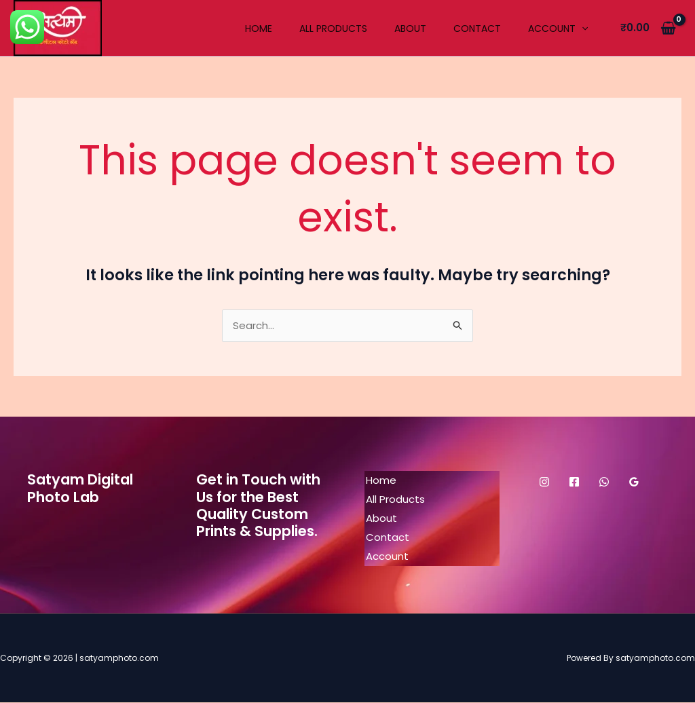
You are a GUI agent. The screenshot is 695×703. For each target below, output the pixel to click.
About (410, 28)
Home (258, 28)
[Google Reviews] (634, 482)
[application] (582, 28)
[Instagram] (544, 482)
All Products (333, 28)
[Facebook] (574, 482)
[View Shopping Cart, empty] (648, 28)
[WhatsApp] (604, 482)
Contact (477, 28)
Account (558, 28)
